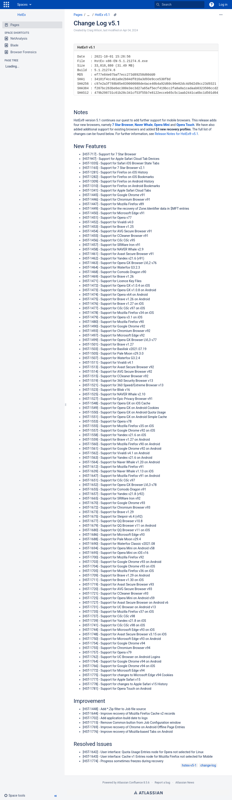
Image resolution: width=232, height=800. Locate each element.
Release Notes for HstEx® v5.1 (176, 134)
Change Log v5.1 (97, 23)
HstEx (21, 15)
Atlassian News (184, 782)
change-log (208, 765)
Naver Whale (143, 125)
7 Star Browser (122, 125)
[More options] (221, 14)
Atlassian (148, 792)
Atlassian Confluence (130, 782)
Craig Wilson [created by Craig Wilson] (94, 30)
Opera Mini (161, 125)
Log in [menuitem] (223, 4)
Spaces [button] (22, 4)
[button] (6, 4)
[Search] (158, 4)
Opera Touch (185, 125)
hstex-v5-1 (189, 765)
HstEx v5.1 (102, 15)
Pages (78, 15)
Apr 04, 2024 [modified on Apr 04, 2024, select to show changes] (130, 30)
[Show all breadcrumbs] (88, 15)
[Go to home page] (12, 4)
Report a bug (162, 782)
